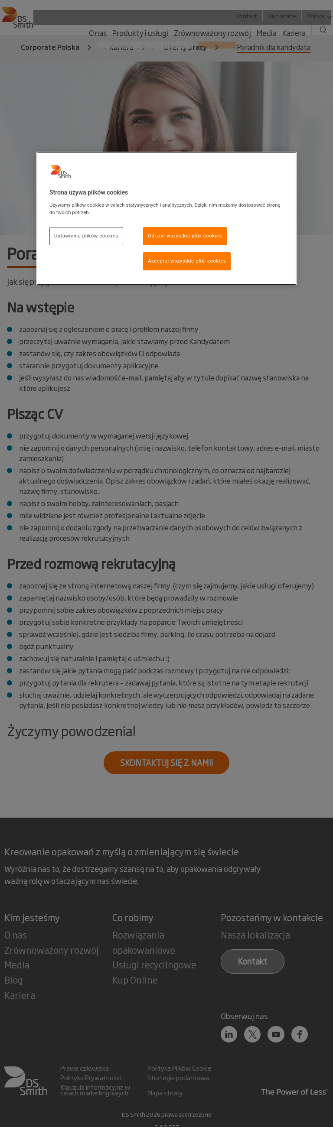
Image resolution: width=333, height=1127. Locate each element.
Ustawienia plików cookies (86, 236)
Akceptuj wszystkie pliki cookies (187, 261)
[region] (166, 218)
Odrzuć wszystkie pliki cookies (185, 236)
